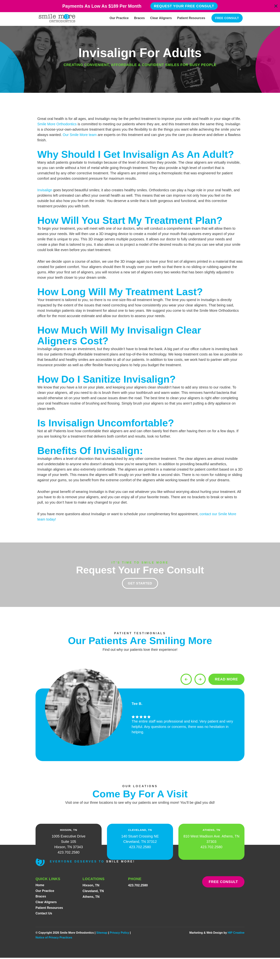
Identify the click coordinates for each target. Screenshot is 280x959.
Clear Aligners (161, 18)
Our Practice (119, 18)
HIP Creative (236, 933)
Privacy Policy (119, 933)
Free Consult (227, 18)
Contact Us (44, 914)
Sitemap (101, 933)
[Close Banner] (276, 6)
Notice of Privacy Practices (54, 938)
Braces (139, 18)
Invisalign (44, 190)
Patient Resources (191, 18)
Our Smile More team (80, 135)
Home (40, 886)
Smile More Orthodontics (57, 124)
